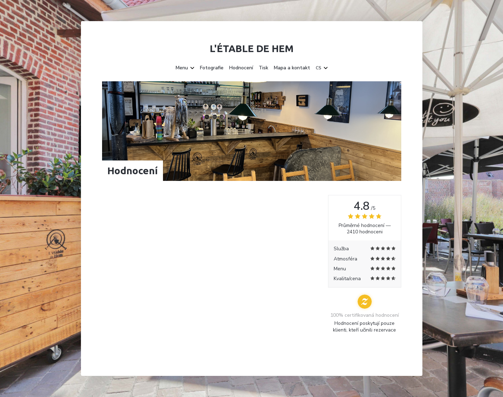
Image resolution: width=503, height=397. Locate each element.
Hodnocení (241, 68)
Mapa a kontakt (292, 68)
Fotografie (212, 68)
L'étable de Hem (252, 48)
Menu (185, 68)
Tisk (263, 68)
